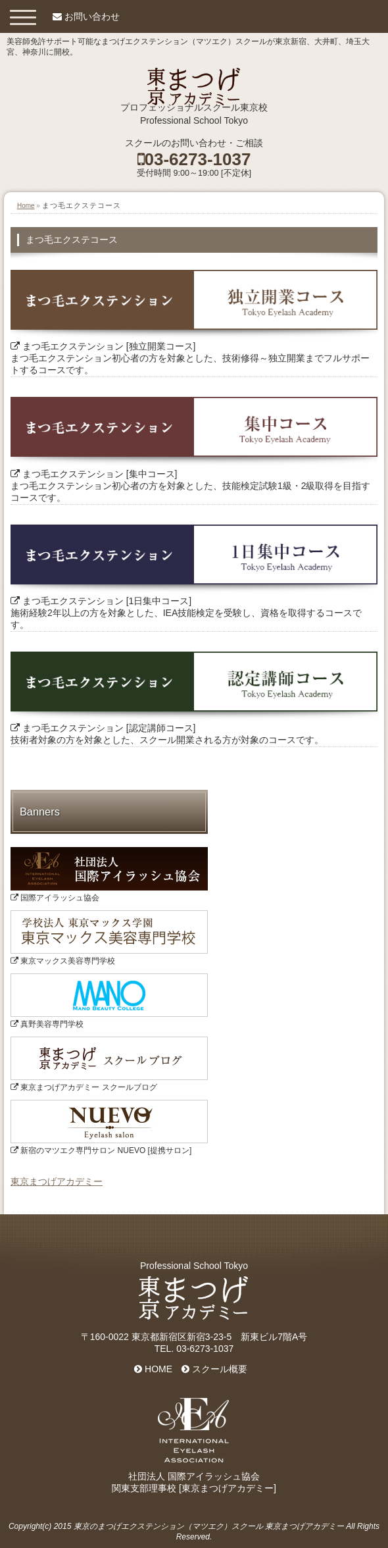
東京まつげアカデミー (57, 1181)
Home (26, 205)
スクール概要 (214, 1369)
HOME (153, 1369)
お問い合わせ (92, 16)
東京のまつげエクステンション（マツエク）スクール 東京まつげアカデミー (209, 1526)
